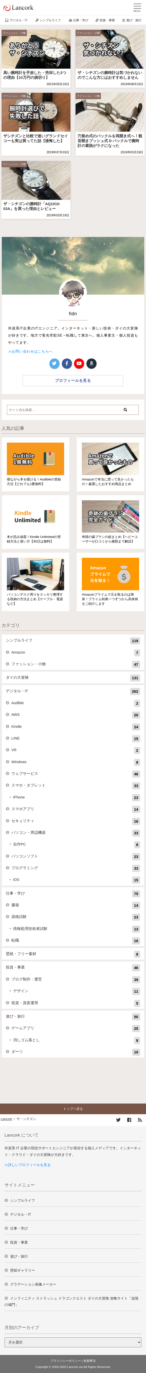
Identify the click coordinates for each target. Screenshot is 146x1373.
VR (75, 750)
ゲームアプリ (75, 1028)
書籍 (75, 905)
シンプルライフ (50, 20)
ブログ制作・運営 (75, 979)
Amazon (75, 652)
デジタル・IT (19, 20)
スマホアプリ (75, 809)
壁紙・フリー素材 (73, 954)
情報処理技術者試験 (76, 929)
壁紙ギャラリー (22, 1270)
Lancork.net (75, 1367)
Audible (75, 703)
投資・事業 (107, 20)
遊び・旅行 (133, 20)
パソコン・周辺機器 (75, 833)
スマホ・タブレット (75, 785)
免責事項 (89, 1361)
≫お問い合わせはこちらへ (30, 351)
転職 (75, 940)
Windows (75, 762)
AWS (75, 715)
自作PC (76, 844)
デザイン (76, 991)
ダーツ (75, 1052)
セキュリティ (75, 821)
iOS (76, 880)
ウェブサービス (75, 774)
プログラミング (75, 868)
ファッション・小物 (14, 33)
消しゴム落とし (76, 1040)
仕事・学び (80, 20)
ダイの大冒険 (73, 678)
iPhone (76, 797)
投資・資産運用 (75, 1003)
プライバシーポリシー (65, 1361)
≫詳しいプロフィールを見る (28, 1165)
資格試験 (75, 917)
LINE (75, 738)
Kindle (75, 727)
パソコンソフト (75, 856)
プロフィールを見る (73, 381)
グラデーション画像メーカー (33, 1284)
